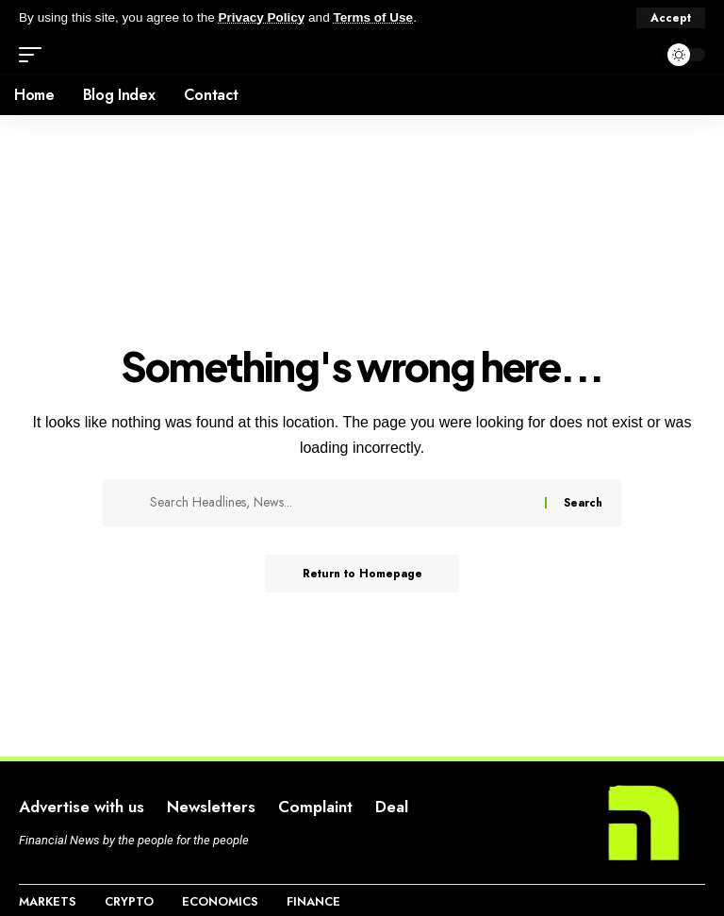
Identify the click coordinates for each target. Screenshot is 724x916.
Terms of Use (374, 17)
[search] (638, 54)
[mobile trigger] (35, 54)
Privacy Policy (262, 17)
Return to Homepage (362, 573)
